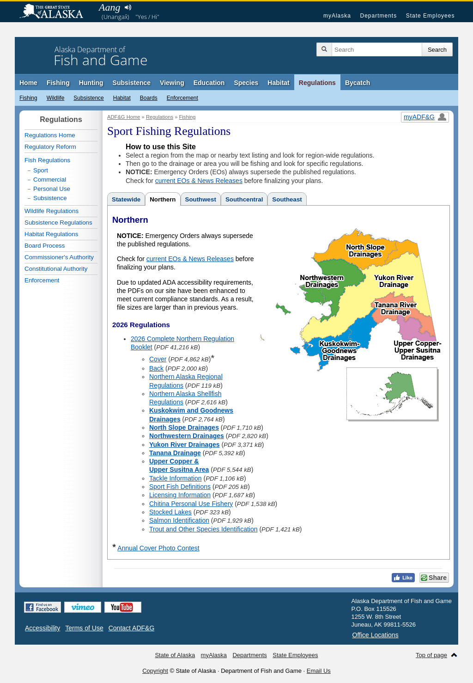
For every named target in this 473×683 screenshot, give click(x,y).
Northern (163, 199)
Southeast (287, 199)
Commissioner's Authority (59, 257)
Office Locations (375, 635)
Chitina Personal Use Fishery (191, 503)
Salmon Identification (179, 520)
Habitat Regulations (51, 234)
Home (28, 82)
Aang (109, 7)
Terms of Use (84, 628)
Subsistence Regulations (58, 222)
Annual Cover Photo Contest (158, 548)
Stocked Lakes (170, 512)
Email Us (319, 670)
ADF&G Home (123, 117)
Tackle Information (175, 478)
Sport (40, 170)
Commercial (49, 179)
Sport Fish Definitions (180, 486)
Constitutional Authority (55, 268)
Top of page (431, 655)
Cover (157, 359)
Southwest (200, 199)
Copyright (155, 670)
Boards (149, 98)
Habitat (278, 82)
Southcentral (244, 199)
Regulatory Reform (50, 146)
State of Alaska (55, 12)
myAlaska (337, 15)
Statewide (126, 199)
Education (209, 82)
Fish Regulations (47, 160)
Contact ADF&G (132, 628)
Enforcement (182, 98)
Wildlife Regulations (51, 210)
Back (156, 368)
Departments (378, 15)
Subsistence (132, 82)
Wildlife (56, 98)
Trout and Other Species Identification (203, 529)
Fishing (58, 82)
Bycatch (357, 82)
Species (246, 82)
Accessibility (42, 628)
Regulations (317, 82)
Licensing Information (180, 495)
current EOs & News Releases (199, 180)
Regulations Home (49, 135)
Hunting (91, 82)
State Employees (430, 15)
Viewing (172, 82)
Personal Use (51, 188)
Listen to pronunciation (127, 7)
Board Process (44, 245)
